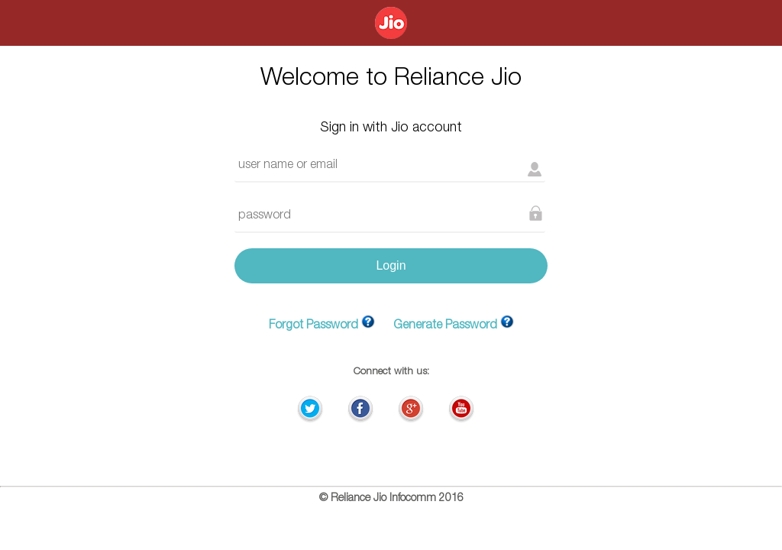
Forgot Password (313, 326)
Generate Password (445, 326)
